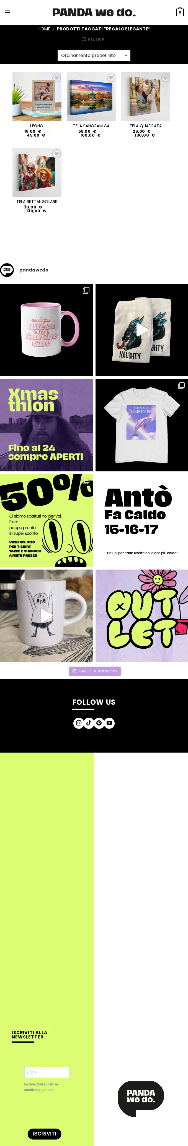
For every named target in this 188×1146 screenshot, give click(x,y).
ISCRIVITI (44, 1134)
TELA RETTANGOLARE (36, 201)
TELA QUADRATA (146, 126)
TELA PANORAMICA (91, 126)
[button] (7, 12)
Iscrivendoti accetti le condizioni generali (41, 1087)
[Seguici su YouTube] (109, 723)
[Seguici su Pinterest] (99, 723)
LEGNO (36, 126)
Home (43, 29)
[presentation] (66, 1110)
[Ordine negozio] (94, 55)
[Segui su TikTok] (88, 723)
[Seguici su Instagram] (78, 723)
